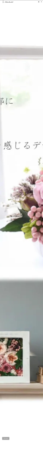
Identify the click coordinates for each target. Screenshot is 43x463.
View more (6, 438)
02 (40, 439)
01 (38, 439)
